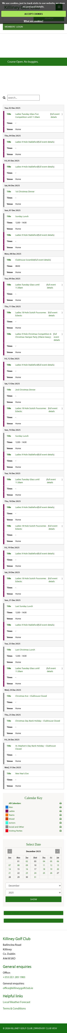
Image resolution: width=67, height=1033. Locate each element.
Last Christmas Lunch (25, 649)
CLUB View (51, 1028)
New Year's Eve (22, 773)
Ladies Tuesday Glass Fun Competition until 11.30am (27, 115)
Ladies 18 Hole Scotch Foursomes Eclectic (30, 314)
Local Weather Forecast (16, 1002)
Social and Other (16, 826)
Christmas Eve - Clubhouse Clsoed (31, 696)
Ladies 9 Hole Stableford (26, 141)
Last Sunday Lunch (24, 606)
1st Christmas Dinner (24, 191)
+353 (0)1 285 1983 (14, 977)
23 (27, 873)
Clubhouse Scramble (24, 259)
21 (10, 873)
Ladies (12, 811)
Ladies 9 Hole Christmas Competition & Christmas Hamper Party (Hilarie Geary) (33, 335)
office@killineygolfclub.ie (18, 988)
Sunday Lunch (22, 216)
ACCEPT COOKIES (33, 13)
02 (27, 861)
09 (27, 865)
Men (11, 807)
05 (51, 861)
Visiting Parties (15, 830)
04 (44, 861)
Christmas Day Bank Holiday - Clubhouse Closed (37, 720)
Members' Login (14, 26)
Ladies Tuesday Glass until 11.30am (27, 286)
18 (44, 869)
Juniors (12, 822)
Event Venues (33, 913)
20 (58, 869)
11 (44, 865)
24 (35, 873)
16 (27, 869)
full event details (55, 115)
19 (51, 869)
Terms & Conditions (14, 1008)
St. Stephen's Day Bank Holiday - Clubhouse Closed (35, 747)
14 (10, 869)
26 (51, 873)
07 (10, 865)
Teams (11, 815)
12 (51, 865)
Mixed (11, 818)
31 (35, 877)
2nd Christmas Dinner (25, 389)
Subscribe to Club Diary (33, 920)
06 (58, 861)
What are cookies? (33, 21)
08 (18, 865)
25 (44, 873)
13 (58, 865)
